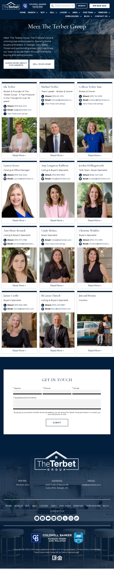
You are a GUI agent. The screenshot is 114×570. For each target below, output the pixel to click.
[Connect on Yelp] (65, 519)
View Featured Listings (17, 115)
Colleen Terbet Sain (90, 88)
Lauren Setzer (11, 167)
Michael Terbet (49, 88)
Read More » (19, 156)
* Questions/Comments (24, 399)
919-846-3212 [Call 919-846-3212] (22, 486)
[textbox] (64, 6)
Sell (34, 507)
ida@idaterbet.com (91, 486)
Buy (27, 507)
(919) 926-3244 (20, 176)
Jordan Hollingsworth (91, 167)
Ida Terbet (9, 88)
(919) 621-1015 (58, 98)
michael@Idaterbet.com (62, 101)
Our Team (64, 507)
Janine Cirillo (11, 297)
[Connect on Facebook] (42, 519)
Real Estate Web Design (46, 554)
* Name (17, 389)
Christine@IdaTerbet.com (100, 245)
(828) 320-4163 (96, 176)
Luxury (44, 507)
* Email (75, 389)
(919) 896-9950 (58, 176)
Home (23, 12)
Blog (106, 507)
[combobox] (62, 5)
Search (81, 6)
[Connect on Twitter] (36, 519)
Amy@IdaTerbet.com (60, 180)
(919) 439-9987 (58, 306)
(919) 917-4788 (20, 241)
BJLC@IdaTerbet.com (61, 310)
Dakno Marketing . (70, 554)
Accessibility (95, 551)
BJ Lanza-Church (50, 297)
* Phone (46, 389)
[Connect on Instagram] (70, 519)
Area (54, 507)
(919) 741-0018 (96, 98)
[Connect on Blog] (76, 519)
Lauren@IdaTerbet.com (24, 180)
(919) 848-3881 (20, 306)
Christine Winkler (89, 232)
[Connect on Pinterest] (59, 519)
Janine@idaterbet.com (24, 310)
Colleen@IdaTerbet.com (100, 101)
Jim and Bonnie (87, 297)
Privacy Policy (83, 551)
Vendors (78, 507)
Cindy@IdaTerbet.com (61, 241)
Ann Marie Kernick (15, 232)
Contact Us (57, 512)
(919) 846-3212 (20, 107)
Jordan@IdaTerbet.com (99, 180)
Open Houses (93, 507)
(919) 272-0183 (96, 241)
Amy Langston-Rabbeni (54, 167)
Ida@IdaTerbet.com (22, 111)
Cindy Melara (49, 232)
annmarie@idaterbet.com (25, 245)
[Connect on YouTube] (48, 519)
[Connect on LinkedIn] (53, 519)
